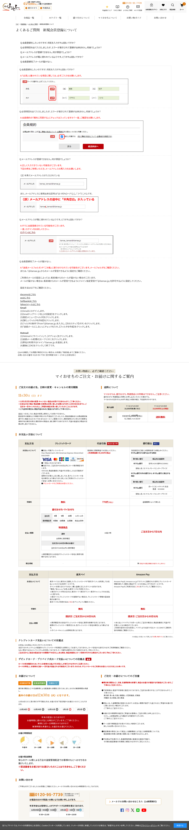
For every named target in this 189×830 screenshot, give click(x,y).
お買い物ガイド (134, 17)
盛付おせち (32, 8)
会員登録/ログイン (151, 9)
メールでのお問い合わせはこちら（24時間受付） (134, 801)
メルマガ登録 (138, 10)
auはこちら (25, 297)
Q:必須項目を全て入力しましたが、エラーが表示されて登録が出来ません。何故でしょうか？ (61, 47)
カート (183, 6)
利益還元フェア (107, 10)
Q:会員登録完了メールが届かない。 (36, 61)
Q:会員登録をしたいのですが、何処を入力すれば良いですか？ (47, 42)
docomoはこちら (28, 294)
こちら (70, 602)
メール (48, 419)
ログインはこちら (27, 232)
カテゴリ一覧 (55, 17)
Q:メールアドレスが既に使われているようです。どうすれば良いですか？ (51, 56)
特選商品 (46, 8)
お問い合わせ (160, 17)
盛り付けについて (81, 17)
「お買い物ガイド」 (158, 637)
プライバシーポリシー (149, 825)
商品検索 (172, 9)
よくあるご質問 (127, 10)
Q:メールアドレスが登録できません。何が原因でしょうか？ (46, 52)
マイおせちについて (107, 17)
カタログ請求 (117, 10)
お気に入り (163, 9)
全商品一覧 (29, 17)
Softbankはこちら (28, 301)
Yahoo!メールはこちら (30, 304)
